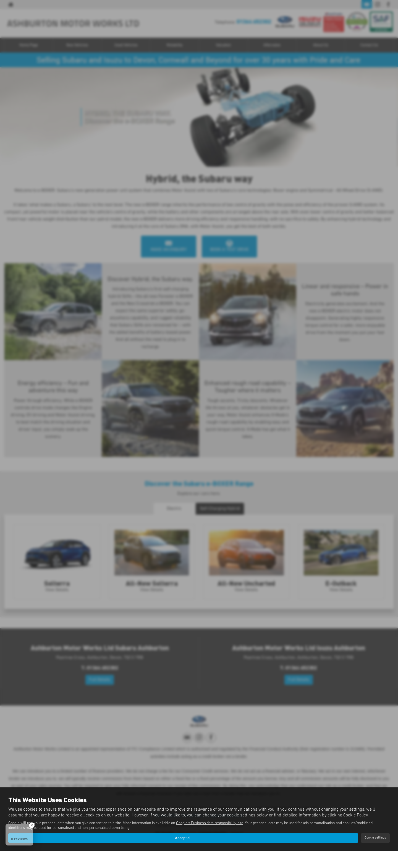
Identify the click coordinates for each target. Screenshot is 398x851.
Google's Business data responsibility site (209, 822)
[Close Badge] (32, 825)
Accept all (183, 837)
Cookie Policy (355, 814)
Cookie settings (375, 837)
